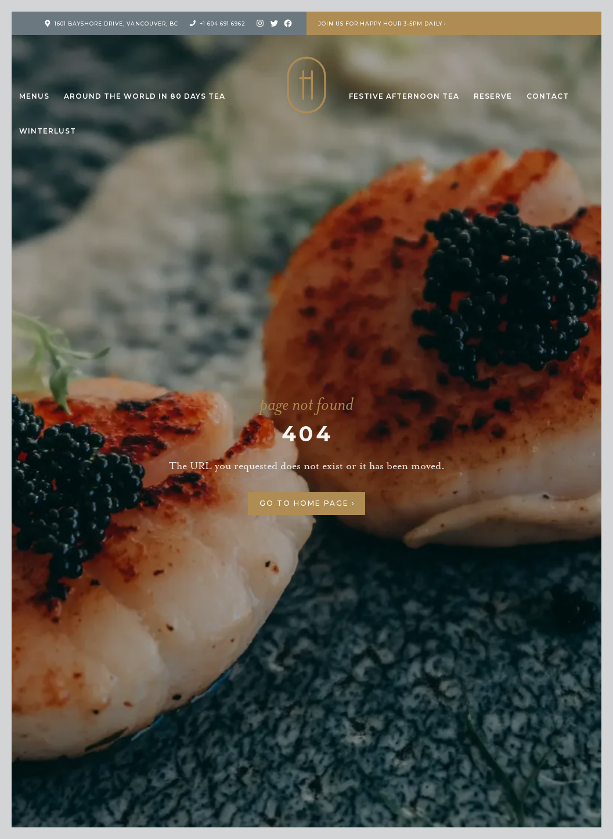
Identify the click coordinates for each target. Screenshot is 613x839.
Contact (548, 96)
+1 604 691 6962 (223, 23)
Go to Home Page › (307, 503)
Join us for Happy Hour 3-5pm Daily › (382, 23)
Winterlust (47, 131)
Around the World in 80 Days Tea (144, 96)
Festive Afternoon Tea (404, 96)
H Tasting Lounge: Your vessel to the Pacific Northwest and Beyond (306, 85)
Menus (34, 96)
